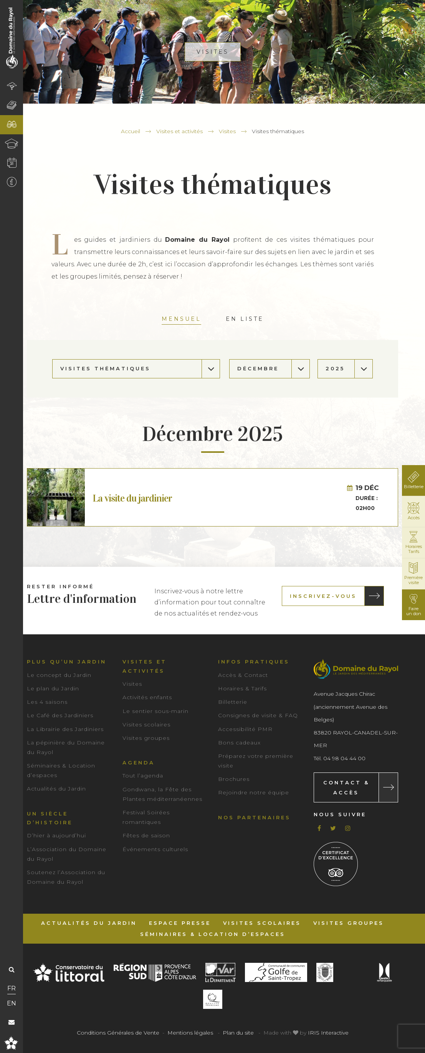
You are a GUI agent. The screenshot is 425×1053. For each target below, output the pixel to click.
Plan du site (238, 1032)
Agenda (138, 762)
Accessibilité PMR (245, 729)
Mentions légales (190, 1032)
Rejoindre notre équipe (253, 792)
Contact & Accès (346, 787)
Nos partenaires (254, 817)
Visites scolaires (146, 724)
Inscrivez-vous (323, 596)
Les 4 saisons (47, 701)
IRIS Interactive (328, 1032)
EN (11, 1003)
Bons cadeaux (239, 742)
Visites (227, 131)
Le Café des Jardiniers (60, 715)
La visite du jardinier (132, 498)
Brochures (234, 779)
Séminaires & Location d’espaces (212, 934)
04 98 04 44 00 (344, 758)
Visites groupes (146, 737)
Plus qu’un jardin (66, 662)
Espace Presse (180, 923)
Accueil (130, 131)
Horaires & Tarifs (242, 688)
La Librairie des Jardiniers (65, 729)
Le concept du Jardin (59, 675)
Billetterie (232, 701)
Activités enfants (147, 697)
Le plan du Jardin (53, 688)
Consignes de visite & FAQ (258, 715)
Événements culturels (155, 849)
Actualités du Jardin (56, 788)
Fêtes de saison (146, 835)
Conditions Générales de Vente (118, 1032)
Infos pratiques (253, 662)
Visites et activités (179, 131)
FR (11, 988)
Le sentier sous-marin (155, 711)
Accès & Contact (243, 675)
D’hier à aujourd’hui (56, 835)
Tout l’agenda (142, 775)
